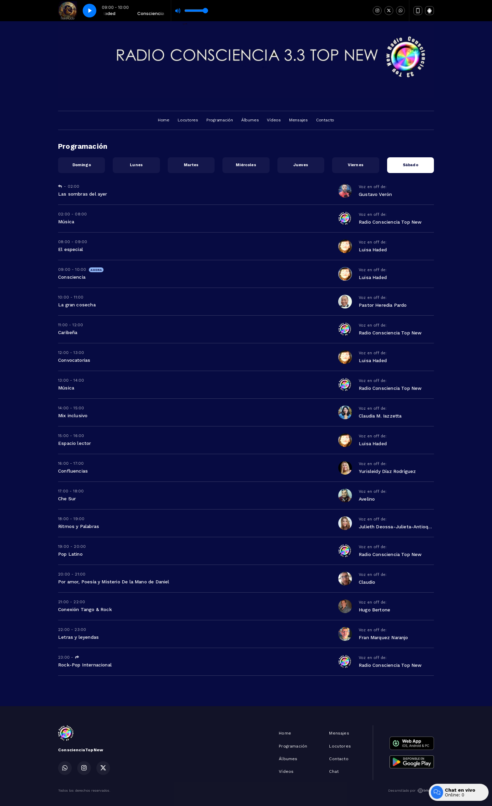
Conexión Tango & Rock (85, 609)
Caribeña (67, 332)
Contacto (325, 120)
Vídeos (274, 120)
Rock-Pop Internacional (85, 665)
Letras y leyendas (78, 637)
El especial (70, 249)
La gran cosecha (77, 304)
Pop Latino (70, 554)
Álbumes (250, 120)
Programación (219, 120)
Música (66, 221)
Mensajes (298, 120)
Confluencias (73, 471)
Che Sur (67, 498)
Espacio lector (74, 443)
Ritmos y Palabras (78, 526)
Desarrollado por (411, 790)
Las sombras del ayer (82, 194)
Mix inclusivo (72, 415)
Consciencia (71, 277)
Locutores (188, 120)
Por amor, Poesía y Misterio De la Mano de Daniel (113, 581)
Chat (334, 771)
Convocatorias (74, 360)
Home (163, 120)
